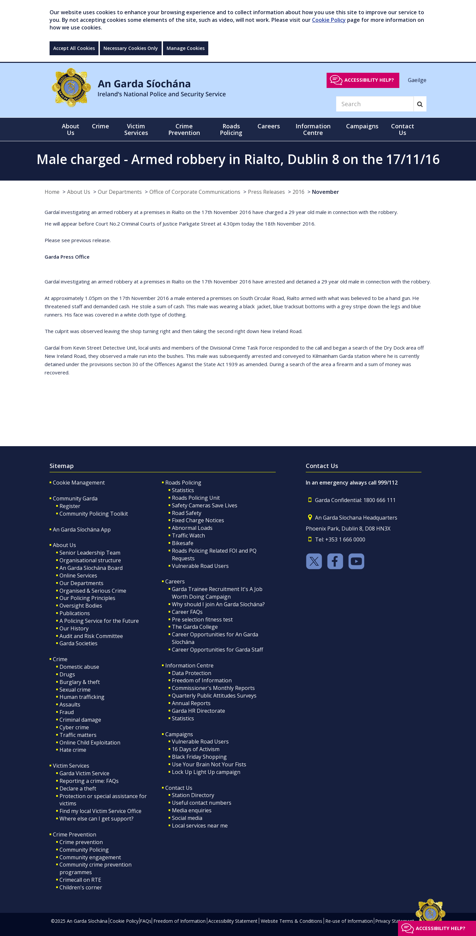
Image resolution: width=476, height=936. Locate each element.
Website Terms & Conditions (291, 921)
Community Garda (75, 498)
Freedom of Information (202, 680)
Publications (75, 613)
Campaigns (179, 734)
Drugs (67, 674)
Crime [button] (100, 126)
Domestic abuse (79, 666)
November (325, 191)
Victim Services (71, 765)
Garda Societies (79, 643)
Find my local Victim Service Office (100, 811)
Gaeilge (417, 79)
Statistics (183, 490)
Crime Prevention (74, 834)
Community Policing (84, 849)
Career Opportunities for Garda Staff (217, 649)
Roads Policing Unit (196, 497)
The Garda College (195, 626)
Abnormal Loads (192, 528)
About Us (78, 191)
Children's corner (81, 887)
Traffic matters (78, 735)
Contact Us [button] (402, 129)
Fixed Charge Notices (198, 520)
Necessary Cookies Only (130, 48)
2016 (298, 191)
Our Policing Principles (87, 598)
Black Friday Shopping (199, 756)
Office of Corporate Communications (194, 191)
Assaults (70, 704)
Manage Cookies (186, 48)
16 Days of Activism (195, 749)
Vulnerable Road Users (200, 566)
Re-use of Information (349, 921)
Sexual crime (75, 689)
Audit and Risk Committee (91, 636)
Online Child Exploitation (90, 742)
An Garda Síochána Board (91, 568)
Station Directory (193, 795)
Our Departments (120, 191)
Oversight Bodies (81, 605)
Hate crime (73, 749)
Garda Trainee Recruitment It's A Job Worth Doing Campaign (217, 592)
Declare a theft (78, 788)
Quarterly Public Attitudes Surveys (214, 695)
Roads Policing (183, 482)
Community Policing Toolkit (94, 513)
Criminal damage (80, 719)
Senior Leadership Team (90, 552)
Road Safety (186, 513)
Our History (74, 628)
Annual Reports (191, 703)
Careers (175, 581)
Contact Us (178, 787)
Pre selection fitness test (202, 619)
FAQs (145, 921)
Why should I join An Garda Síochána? (218, 604)
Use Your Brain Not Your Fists (209, 764)
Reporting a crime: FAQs (89, 781)
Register (70, 506)
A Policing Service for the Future (99, 620)
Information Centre (189, 665)
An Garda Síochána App (82, 529)
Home (52, 191)
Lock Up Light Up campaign (206, 772)
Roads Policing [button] (231, 129)
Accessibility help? (369, 80)
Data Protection (191, 673)
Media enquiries (192, 810)
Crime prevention (81, 842)
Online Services (78, 575)
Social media (187, 818)
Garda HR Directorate (198, 710)
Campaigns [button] (362, 126)
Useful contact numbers (201, 802)
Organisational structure (90, 560)
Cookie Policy (329, 19)
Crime (60, 659)
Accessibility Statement (233, 921)
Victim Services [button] (136, 129)
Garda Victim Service (84, 773)
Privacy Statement (394, 921)
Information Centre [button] (313, 129)
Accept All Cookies (74, 48)
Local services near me (200, 825)
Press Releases (266, 191)
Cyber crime (74, 727)
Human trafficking (82, 697)
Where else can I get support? (97, 818)
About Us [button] (70, 129)
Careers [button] (269, 126)
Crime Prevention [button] (184, 129)
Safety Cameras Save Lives (204, 505)
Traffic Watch (188, 535)
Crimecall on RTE (80, 879)
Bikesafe (182, 543)
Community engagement (90, 857)
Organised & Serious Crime (93, 590)
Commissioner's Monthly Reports (213, 688)
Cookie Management (79, 482)
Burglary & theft (80, 682)
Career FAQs (187, 612)
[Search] (375, 103)
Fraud (67, 712)
